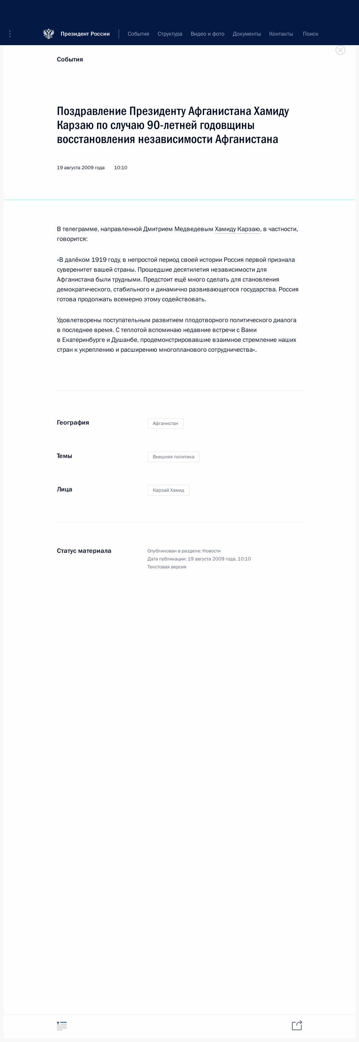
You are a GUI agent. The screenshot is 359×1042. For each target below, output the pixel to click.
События (70, 59)
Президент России (85, 11)
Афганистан (165, 423)
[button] (12, 11)
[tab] (62, 1026)
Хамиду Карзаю (237, 229)
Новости (211, 551)
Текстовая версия (167, 566)
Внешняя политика (173, 456)
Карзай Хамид (168, 490)
